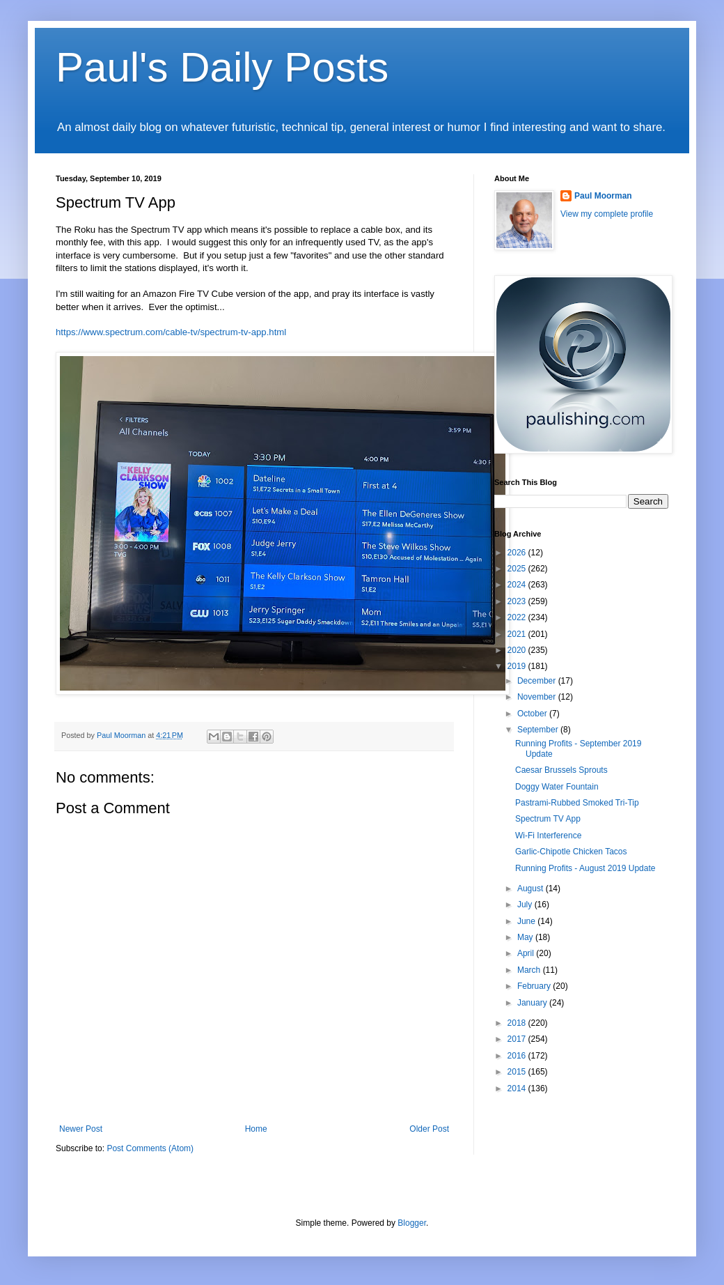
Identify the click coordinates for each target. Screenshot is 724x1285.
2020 (517, 650)
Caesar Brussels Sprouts (561, 770)
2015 (517, 1072)
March (530, 970)
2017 (517, 1039)
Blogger (412, 1223)
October (533, 713)
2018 (517, 1023)
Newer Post (80, 1129)
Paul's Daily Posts (222, 67)
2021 (517, 634)
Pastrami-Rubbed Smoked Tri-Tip (577, 803)
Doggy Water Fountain (557, 787)
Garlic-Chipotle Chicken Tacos (571, 851)
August (531, 888)
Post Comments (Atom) (150, 1148)
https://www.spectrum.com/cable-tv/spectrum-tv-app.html (171, 332)
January (533, 1003)
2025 (517, 569)
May (526, 937)
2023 (517, 601)
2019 (517, 666)
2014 (517, 1088)
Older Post (429, 1129)
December (537, 681)
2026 (517, 552)
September (538, 729)
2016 (517, 1056)
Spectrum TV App (548, 819)
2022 (517, 617)
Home (256, 1129)
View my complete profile (606, 214)
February (535, 986)
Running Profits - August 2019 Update (585, 868)
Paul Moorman (603, 196)
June (527, 921)
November (537, 697)
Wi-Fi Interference (548, 835)
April (526, 953)
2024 (517, 585)
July (526, 904)
